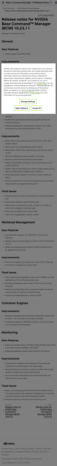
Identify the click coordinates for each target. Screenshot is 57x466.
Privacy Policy (35, 93)
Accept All (36, 108)
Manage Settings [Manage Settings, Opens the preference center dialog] (28, 101)
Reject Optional (21, 108)
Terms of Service (28, 90)
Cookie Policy (41, 83)
